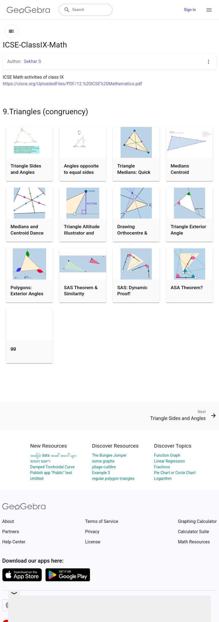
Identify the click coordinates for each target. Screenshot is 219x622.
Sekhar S (32, 61)
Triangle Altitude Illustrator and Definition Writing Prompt (82, 236)
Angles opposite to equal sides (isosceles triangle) (81, 175)
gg (13, 348)
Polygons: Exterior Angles (27, 290)
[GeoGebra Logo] (28, 10)
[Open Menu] (209, 10)
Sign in (190, 9)
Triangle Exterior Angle (188, 229)
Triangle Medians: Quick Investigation (133, 172)
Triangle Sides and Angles (26, 169)
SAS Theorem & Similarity (81, 290)
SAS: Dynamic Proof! (132, 290)
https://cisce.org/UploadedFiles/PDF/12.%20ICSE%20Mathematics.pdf (72, 83)
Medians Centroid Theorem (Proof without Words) (188, 175)
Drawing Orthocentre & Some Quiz (132, 233)
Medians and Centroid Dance (27, 229)
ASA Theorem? (187, 287)
